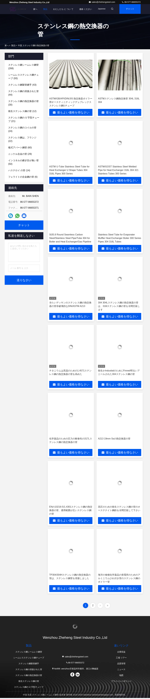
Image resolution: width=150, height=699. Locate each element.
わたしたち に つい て (61, 9)
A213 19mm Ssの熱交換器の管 (114, 439)
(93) (23, 77)
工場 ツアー (121, 659)
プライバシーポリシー (121, 682)
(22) (22, 139)
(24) (22, 129)
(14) (19, 170)
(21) (23, 119)
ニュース (121, 670)
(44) (23, 93)
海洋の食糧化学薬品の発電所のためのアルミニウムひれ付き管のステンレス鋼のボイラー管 (119, 579)
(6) (23, 177)
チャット (129, 9)
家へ (33, 9)
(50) (23, 162)
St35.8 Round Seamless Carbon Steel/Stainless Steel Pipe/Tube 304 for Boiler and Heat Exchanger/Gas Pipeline (70, 238)
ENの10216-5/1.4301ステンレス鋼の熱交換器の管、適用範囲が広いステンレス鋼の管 (70, 511)
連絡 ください (83, 9)
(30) (23, 103)
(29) (20, 154)
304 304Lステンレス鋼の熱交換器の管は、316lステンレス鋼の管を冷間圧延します (119, 306)
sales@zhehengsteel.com (102, 2)
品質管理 (121, 664)
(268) (23, 67)
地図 (121, 676)
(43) (22, 85)
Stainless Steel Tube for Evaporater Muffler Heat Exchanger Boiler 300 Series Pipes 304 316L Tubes (119, 238)
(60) (20, 147)
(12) (22, 111)
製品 (43, 9)
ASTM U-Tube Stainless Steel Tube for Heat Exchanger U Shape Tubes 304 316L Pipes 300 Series (69, 170)
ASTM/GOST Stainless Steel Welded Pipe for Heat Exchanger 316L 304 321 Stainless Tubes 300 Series (118, 170)
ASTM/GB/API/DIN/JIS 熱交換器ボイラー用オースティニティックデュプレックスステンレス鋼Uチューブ (70, 102)
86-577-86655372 (131, 2)
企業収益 (121, 653)
